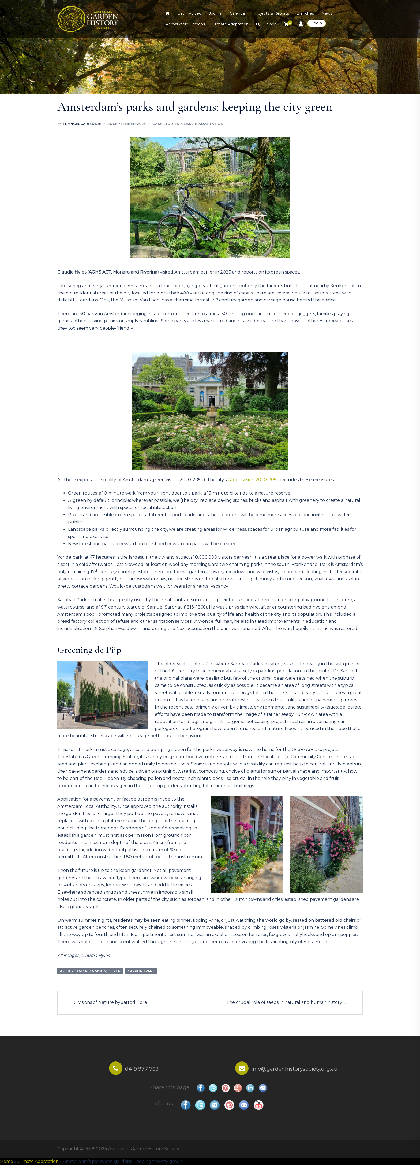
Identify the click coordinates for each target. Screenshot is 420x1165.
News (326, 13)
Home (6, 1161)
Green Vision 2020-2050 (253, 479)
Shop (272, 24)
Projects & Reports (271, 13)
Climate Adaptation (230, 24)
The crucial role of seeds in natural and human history (284, 1002)
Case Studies (165, 124)
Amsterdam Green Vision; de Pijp (90, 971)
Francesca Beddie (82, 124)
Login (316, 23)
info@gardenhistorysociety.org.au (294, 1069)
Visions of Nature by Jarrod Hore (112, 1002)
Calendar (238, 13)
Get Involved (189, 13)
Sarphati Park (141, 971)
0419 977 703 (142, 1069)
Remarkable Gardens (185, 24)
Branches (305, 13)
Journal (215, 13)
